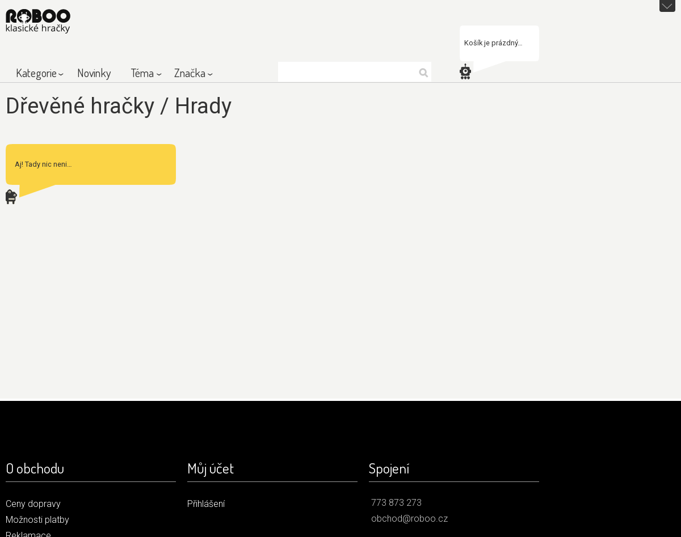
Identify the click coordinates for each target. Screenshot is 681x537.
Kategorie (36, 72)
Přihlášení (206, 503)
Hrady (203, 106)
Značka (189, 72)
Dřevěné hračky (80, 106)
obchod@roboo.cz (409, 518)
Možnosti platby (37, 519)
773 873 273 (396, 502)
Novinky (94, 72)
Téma (142, 72)
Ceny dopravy (33, 503)
